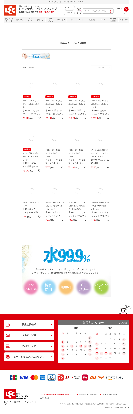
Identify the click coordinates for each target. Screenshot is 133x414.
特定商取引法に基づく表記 (88, 396)
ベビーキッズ (30, 20)
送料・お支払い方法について (29, 358)
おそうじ (40, 20)
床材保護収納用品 (113, 20)
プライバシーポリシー (109, 396)
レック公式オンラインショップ (20, 404)
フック (103, 20)
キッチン (82, 20)
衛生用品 (19, 20)
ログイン (119, 8)
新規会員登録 (29, 325)
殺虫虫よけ (50, 20)
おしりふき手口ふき (9, 20)
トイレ (71, 20)
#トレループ (69, 7)
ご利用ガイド (29, 347)
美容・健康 (124, 20)
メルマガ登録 (29, 336)
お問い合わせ (45, 399)
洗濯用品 (92, 20)
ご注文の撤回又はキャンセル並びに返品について (57, 396)
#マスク (69, 13)
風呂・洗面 (61, 20)
